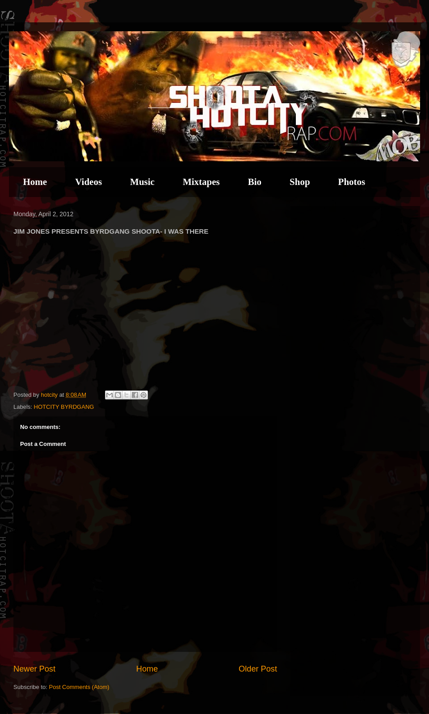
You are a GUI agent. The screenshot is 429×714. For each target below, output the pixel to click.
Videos (88, 181)
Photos (352, 181)
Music (142, 181)
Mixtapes (201, 181)
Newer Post (34, 668)
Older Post (258, 668)
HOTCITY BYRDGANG (64, 406)
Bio (254, 181)
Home (35, 181)
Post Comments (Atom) (79, 687)
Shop (300, 181)
